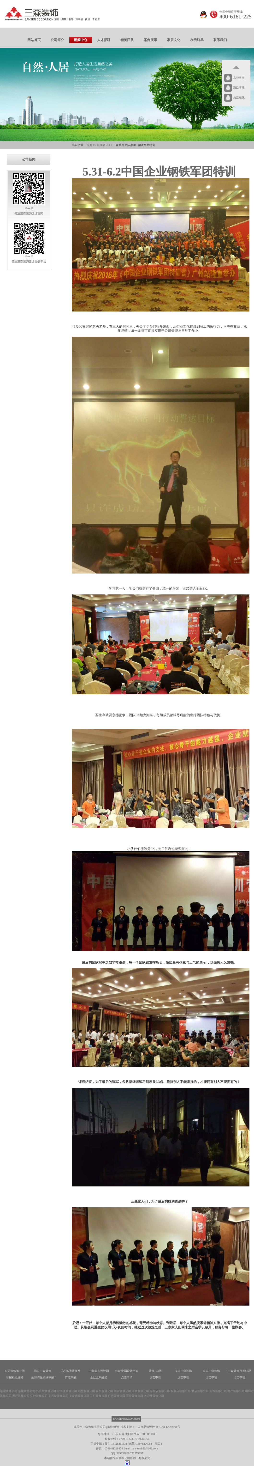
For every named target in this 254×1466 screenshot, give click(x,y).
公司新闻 (28, 159)
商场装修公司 (122, 1391)
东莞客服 (239, 77)
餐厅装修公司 (236, 1391)
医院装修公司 (134, 1396)
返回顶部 (236, 67)
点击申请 (127, 1377)
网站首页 (34, 40)
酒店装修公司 (200, 1391)
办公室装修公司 (46, 1391)
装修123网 (155, 1371)
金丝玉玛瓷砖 (98, 1377)
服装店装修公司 (181, 1391)
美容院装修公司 (58, 1396)
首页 (89, 145)
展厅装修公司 (21, 1396)
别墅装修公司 (86, 1391)
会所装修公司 (104, 1391)
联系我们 (220, 40)
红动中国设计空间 (126, 1371)
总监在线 (239, 97)
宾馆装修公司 (218, 1391)
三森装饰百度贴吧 (239, 1371)
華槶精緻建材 (14, 1377)
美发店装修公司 (79, 1396)
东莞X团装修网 (71, 1371)
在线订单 (197, 40)
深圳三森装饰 (183, 1371)
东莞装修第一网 (15, 1371)
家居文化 (173, 40)
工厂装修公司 (98, 1396)
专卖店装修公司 (160, 1391)
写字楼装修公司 (67, 1391)
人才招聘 (104, 40)
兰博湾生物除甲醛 (42, 1377)
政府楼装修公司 (154, 1396)
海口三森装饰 (42, 1371)
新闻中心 (80, 40)
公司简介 (57, 40)
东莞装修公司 (8, 1391)
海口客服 (239, 87)
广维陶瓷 (71, 1377)
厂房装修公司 (116, 1396)
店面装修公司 (140, 1391)
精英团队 (127, 40)
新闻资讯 (102, 145)
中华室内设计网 (99, 1371)
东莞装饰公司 (26, 1391)
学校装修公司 (38, 1396)
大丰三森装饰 (211, 1371)
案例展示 (150, 40)
